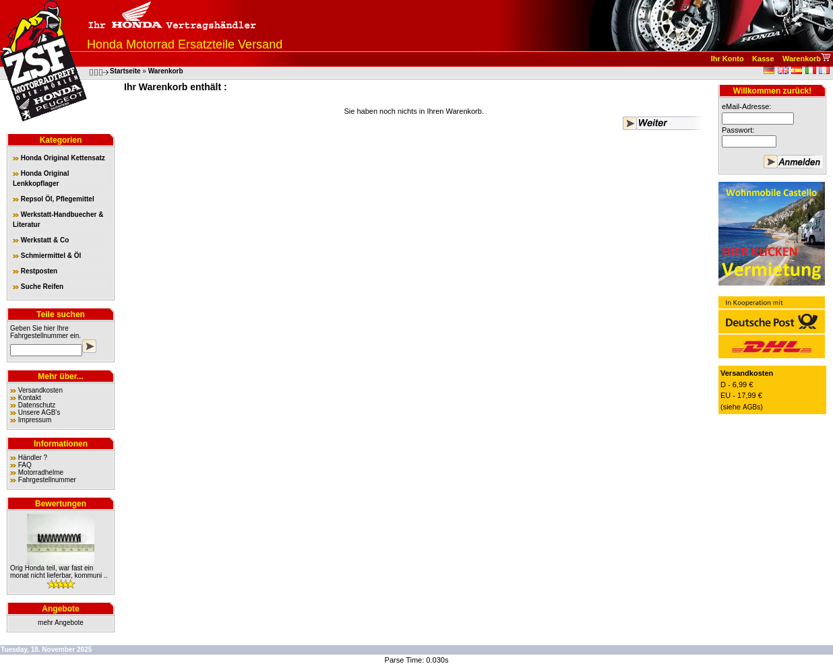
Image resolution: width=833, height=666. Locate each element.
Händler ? (32, 457)
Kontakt (29, 397)
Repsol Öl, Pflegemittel (53, 199)
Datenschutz (37, 405)
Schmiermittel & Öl (47, 255)
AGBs (751, 407)
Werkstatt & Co (41, 240)
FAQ (25, 465)
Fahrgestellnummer (39, 335)
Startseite (125, 71)
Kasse (763, 59)
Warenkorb (801, 59)
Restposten (35, 271)
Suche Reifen (38, 286)
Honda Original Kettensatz (59, 158)
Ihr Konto (727, 59)
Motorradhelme (40, 472)
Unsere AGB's (39, 412)
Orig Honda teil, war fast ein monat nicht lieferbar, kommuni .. (59, 571)
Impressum (34, 420)
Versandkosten (40, 390)
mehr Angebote (61, 622)
